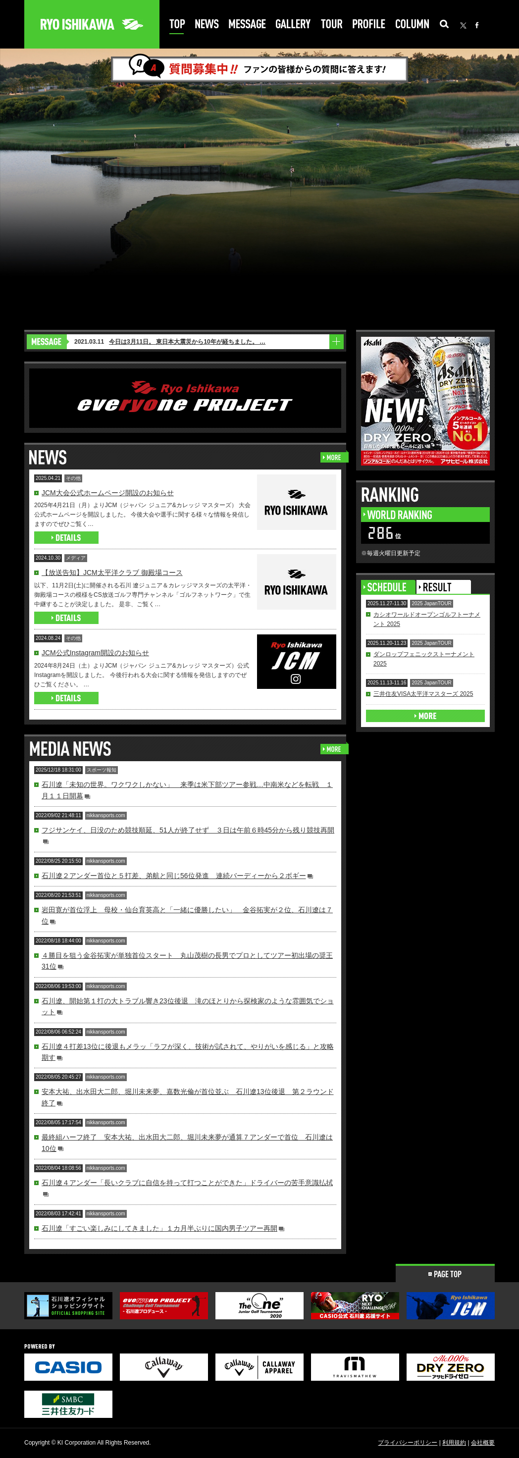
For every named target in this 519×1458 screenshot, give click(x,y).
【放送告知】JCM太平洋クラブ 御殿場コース (112, 572)
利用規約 (454, 1442)
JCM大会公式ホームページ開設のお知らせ (108, 493)
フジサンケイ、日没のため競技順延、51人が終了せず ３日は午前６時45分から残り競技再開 (188, 830)
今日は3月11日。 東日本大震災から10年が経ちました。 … (187, 341)
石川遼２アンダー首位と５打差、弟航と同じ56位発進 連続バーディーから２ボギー (174, 876)
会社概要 (483, 1442)
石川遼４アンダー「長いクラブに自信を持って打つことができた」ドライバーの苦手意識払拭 (187, 1183)
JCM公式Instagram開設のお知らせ (95, 653)
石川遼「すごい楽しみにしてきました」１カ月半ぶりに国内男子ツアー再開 (159, 1228)
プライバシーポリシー (407, 1442)
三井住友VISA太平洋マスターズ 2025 (423, 693)
